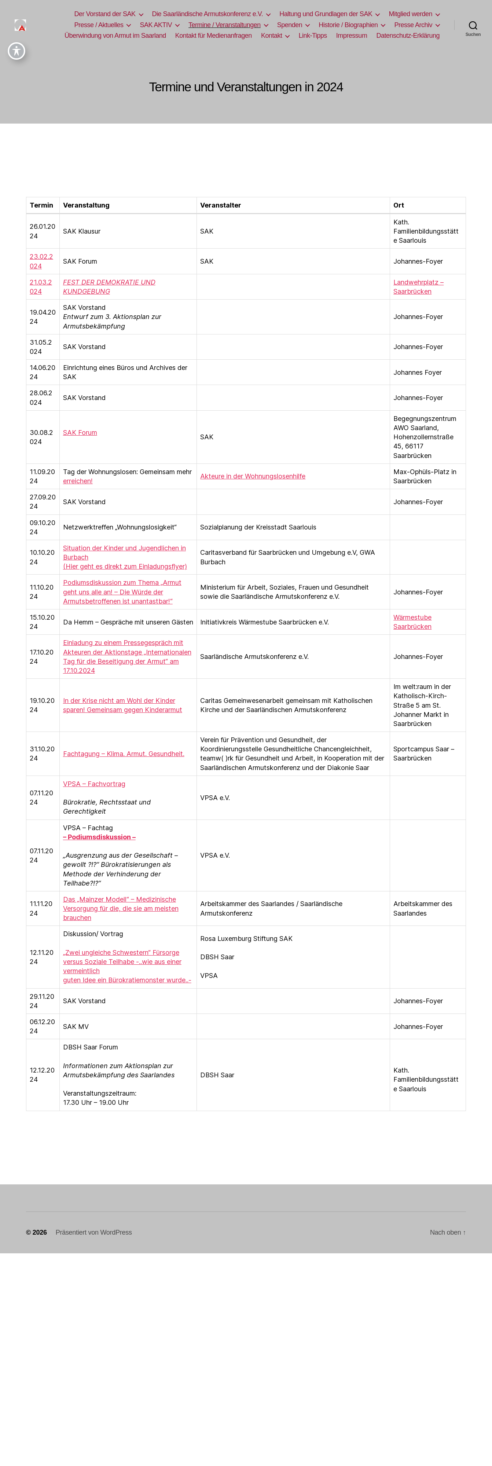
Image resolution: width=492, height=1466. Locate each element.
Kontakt (271, 35)
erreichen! (78, 481)
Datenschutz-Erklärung (408, 35)
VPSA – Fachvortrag (94, 784)
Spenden (289, 25)
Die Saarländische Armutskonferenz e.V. (207, 14)
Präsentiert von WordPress (94, 1232)
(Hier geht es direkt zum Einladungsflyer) (125, 566)
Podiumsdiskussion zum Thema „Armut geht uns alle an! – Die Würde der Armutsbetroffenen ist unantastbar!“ (122, 592)
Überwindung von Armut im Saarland (115, 35)
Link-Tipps (312, 35)
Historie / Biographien (348, 25)
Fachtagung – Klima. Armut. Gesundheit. (123, 754)
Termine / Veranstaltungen (224, 25)
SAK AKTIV (156, 25)
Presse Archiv (413, 25)
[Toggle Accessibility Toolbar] (16, 14)
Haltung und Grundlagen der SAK (325, 14)
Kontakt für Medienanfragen (213, 35)
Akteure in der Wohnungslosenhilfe (252, 476)
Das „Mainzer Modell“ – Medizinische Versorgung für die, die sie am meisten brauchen (121, 908)
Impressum (351, 35)
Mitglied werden (410, 14)
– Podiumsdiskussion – (99, 837)
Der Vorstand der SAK (104, 14)
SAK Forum (80, 432)
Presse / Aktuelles (98, 25)
